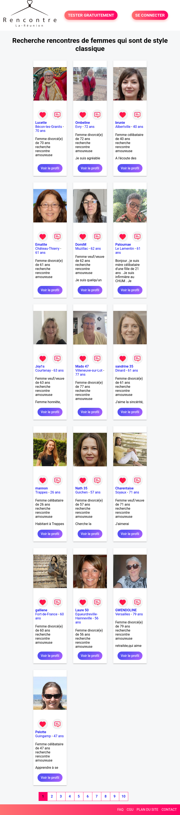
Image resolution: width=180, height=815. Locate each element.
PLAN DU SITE (147, 810)
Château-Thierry (47, 249)
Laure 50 (82, 610)
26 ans (55, 492)
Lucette (41, 123)
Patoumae (123, 244)
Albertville (123, 127)
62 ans (96, 249)
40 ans (138, 127)
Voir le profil (50, 168)
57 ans (95, 492)
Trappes (41, 492)
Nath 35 (81, 488)
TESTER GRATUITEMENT (91, 15)
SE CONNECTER (150, 15)
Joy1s (40, 366)
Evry (78, 127)
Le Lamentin (124, 249)
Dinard (120, 370)
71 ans (134, 492)
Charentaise (124, 488)
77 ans (80, 374)
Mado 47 (82, 366)
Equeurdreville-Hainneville (86, 616)
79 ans (138, 614)
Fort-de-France (46, 614)
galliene (41, 610)
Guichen (81, 492)
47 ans (59, 736)
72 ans (89, 127)
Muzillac (81, 249)
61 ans (40, 253)
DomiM (80, 244)
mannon (41, 488)
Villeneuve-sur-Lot (88, 370)
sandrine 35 (124, 366)
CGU (130, 810)
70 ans (40, 131)
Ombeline (82, 123)
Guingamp (43, 736)
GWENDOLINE (126, 610)
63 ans (59, 370)
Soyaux (120, 492)
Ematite (41, 244)
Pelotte (40, 732)
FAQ (120, 810)
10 (123, 796)
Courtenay (43, 370)
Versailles (122, 614)
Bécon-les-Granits (48, 127)
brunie (120, 123)
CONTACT (169, 810)
